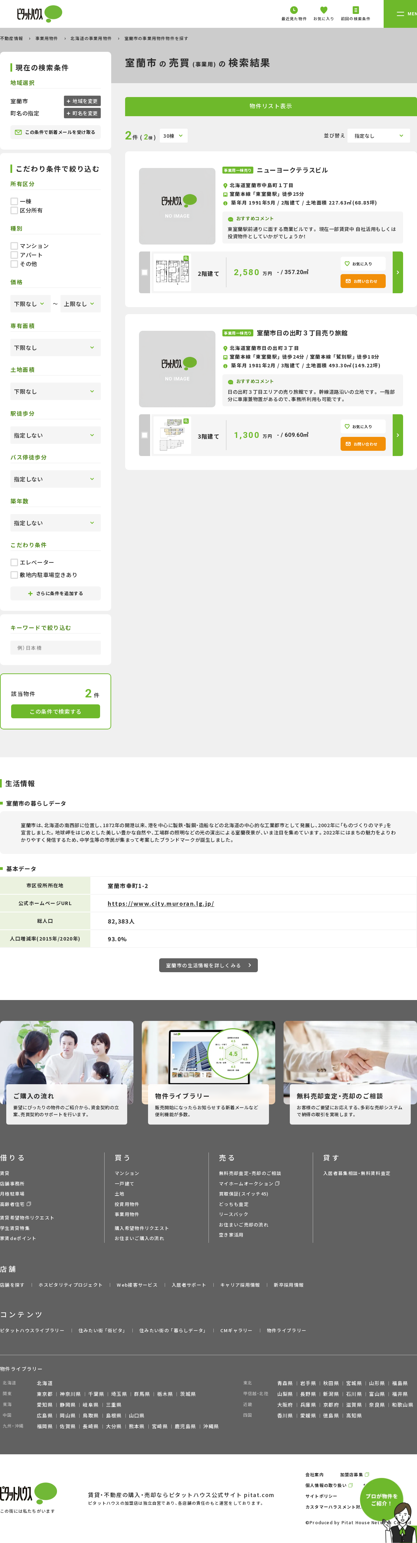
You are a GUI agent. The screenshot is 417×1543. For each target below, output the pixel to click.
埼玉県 (119, 1393)
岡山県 (68, 1415)
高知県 (354, 1415)
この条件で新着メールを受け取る (55, 132)
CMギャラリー (236, 1330)
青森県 (285, 1383)
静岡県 (68, 1404)
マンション (29, 245)
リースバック (233, 1214)
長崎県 (91, 1426)
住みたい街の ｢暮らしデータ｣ (172, 1330)
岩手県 (308, 1383)
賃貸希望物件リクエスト (27, 1217)
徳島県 (331, 1415)
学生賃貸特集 (15, 1228)
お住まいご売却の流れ (244, 1224)
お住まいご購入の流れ (139, 1238)
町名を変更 (85, 113)
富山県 (377, 1393)
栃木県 (165, 1393)
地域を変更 (85, 100)
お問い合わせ (361, 281)
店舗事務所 (12, 1183)
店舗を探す (12, 1284)
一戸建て (124, 1183)
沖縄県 (211, 1426)
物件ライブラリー (286, 1330)
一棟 (20, 201)
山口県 (137, 1415)
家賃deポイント (18, 1238)
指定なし (364, 135)
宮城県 (354, 1383)
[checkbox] (144, 272)
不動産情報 (12, 38)
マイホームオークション (246, 1183)
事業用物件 (47, 38)
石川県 (354, 1393)
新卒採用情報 (289, 1284)
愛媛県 (308, 1415)
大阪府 (285, 1404)
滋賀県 (354, 1404)
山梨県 (285, 1393)
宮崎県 (160, 1426)
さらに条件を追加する (55, 593)
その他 (23, 263)
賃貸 (5, 1173)
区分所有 (26, 210)
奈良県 (377, 1404)
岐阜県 (91, 1404)
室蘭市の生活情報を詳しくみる (208, 965)
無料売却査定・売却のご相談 (250, 1173)
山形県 (377, 1383)
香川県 (285, 1415)
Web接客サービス (137, 1284)
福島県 (400, 1383)
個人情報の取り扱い (326, 1485)
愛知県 (45, 1404)
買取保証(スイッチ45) (244, 1193)
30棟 (168, 135)
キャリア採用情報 (240, 1284)
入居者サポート (189, 1284)
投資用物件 (127, 1204)
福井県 (400, 1393)
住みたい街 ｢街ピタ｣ (102, 1330)
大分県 (114, 1426)
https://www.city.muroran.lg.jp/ (161, 903)
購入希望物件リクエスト (142, 1228)
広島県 (45, 1415)
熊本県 (137, 1426)
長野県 (308, 1393)
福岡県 (45, 1426)
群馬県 (142, 1393)
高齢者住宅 (12, 1204)
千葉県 (96, 1393)
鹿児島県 (185, 1426)
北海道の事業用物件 (92, 38)
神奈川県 (70, 1393)
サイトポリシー (321, 1496)
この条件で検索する (56, 711)
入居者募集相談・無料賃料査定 (357, 1173)
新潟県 (331, 1393)
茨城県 (188, 1393)
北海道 (45, 1383)
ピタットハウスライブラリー (32, 1330)
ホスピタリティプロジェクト (71, 1284)
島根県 (114, 1415)
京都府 (331, 1404)
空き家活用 (231, 1234)
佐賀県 (68, 1426)
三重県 (114, 1404)
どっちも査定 (234, 1204)
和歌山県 (403, 1404)
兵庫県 (308, 1404)
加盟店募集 (351, 1474)
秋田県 (331, 1383)
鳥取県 (91, 1415)
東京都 (45, 1393)
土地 (120, 1193)
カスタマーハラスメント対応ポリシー (344, 1507)
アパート (26, 254)
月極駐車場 (12, 1193)
